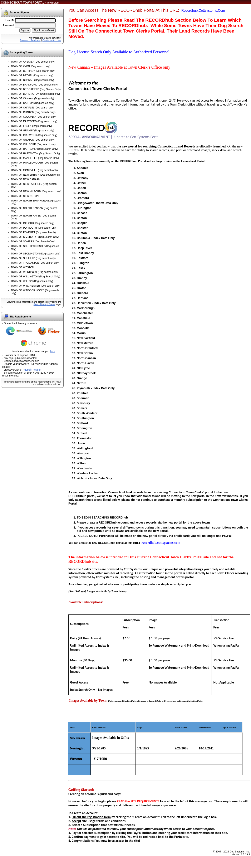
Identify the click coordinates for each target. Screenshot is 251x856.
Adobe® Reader (32, 369)
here (52, 351)
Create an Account (51, 40)
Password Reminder (30, 40)
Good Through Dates (44, 304)
